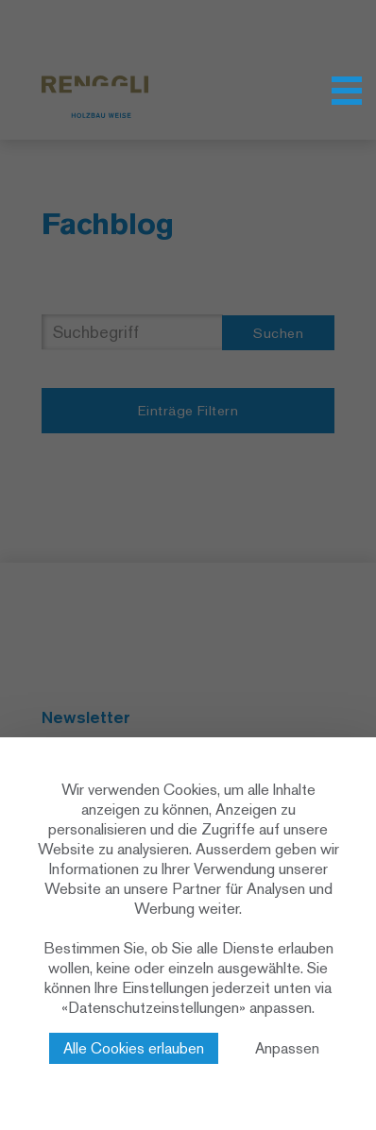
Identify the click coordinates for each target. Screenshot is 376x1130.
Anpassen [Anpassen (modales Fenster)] (287, 1048)
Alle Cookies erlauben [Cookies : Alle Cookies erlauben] (133, 1048)
